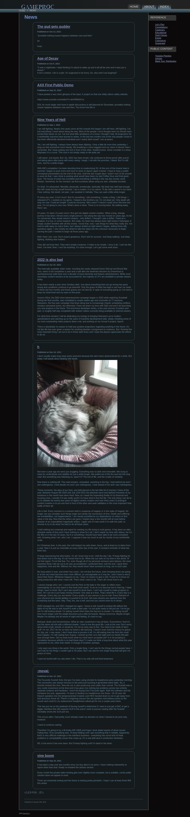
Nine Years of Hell (51, 120)
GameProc (26, 813)
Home (134, 6)
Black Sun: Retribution (165, 61)
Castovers (160, 30)
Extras (158, 38)
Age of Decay (47, 58)
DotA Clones (161, 35)
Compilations (161, 27)
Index (164, 6)
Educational (160, 32)
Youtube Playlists (163, 56)
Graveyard (160, 43)
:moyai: (43, 671)
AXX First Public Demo (55, 85)
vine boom (45, 755)
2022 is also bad (50, 259)
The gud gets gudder (53, 26)
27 (40, 792)
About (149, 6)
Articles (158, 58)
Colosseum (160, 40)
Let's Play (159, 24)
